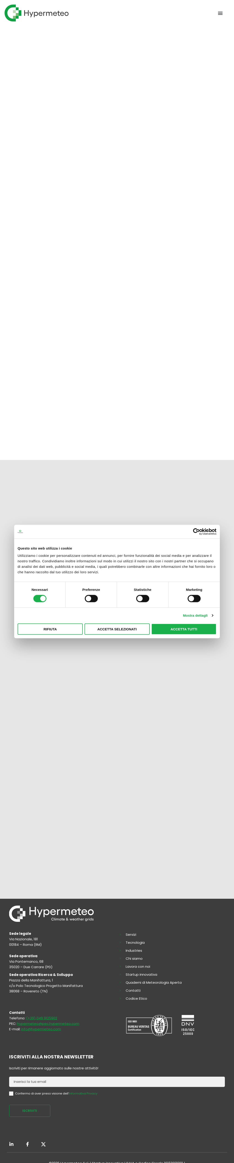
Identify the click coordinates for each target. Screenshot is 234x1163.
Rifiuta (50, 629)
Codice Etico (136, 998)
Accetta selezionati (117, 629)
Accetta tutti (183, 629)
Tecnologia (135, 942)
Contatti (133, 990)
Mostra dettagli (195, 615)
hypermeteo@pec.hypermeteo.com (48, 1023)
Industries (134, 950)
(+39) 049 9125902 (41, 1018)
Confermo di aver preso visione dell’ (53, 1094)
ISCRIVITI (29, 1110)
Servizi (131, 934)
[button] (220, 13)
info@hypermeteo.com (41, 1029)
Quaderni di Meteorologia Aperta (154, 982)
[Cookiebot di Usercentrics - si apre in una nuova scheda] (196, 531)
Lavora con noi (138, 966)
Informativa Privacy (83, 1093)
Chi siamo (134, 958)
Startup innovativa (141, 974)
